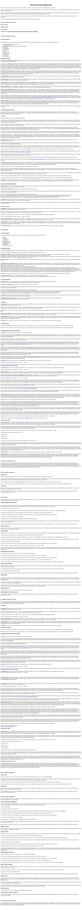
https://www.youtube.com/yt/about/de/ (24, 152)
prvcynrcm (76, 105)
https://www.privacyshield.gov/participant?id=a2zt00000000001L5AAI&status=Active (17, 374)
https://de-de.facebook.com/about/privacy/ (25, 135)
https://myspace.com (41, 169)
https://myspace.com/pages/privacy (32, 177)
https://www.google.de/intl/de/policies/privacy (38, 159)
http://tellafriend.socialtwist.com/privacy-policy (9, 365)
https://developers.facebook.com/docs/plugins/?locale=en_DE (21, 343)
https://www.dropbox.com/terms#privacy (13, 143)
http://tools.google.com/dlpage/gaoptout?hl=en (29, 388)
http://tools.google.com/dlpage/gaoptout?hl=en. (29, 696)
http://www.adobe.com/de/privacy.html (8, 726)
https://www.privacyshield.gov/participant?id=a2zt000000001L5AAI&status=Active (45, 96)
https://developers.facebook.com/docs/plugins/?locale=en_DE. (68, 128)
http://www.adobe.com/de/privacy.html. (25, 417)
